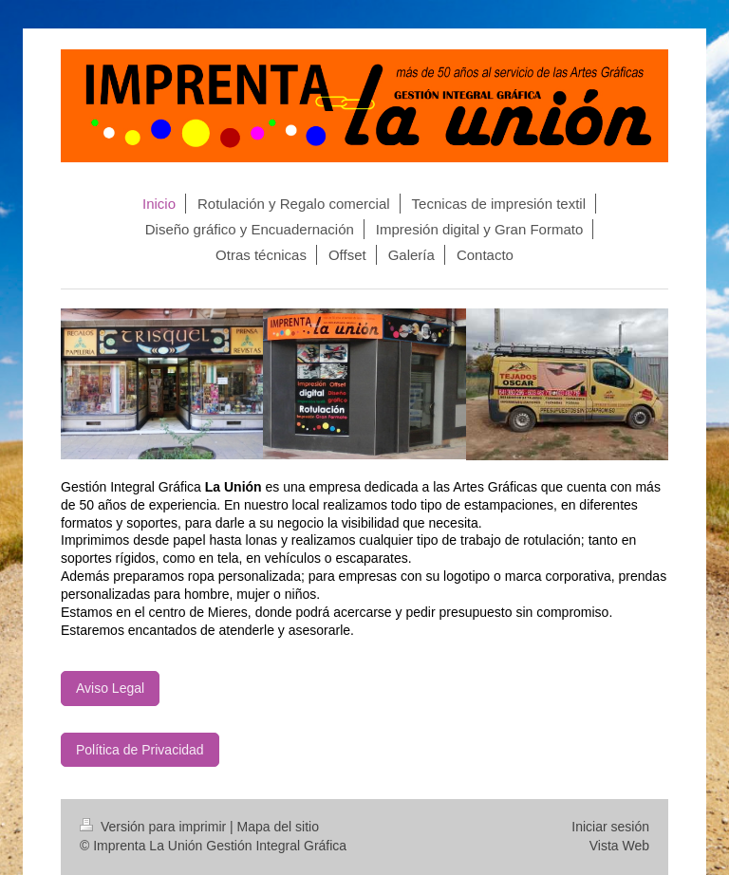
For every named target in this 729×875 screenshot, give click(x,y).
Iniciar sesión (610, 826)
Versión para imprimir (155, 826)
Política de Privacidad (140, 749)
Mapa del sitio (278, 826)
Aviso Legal (110, 688)
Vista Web (619, 845)
